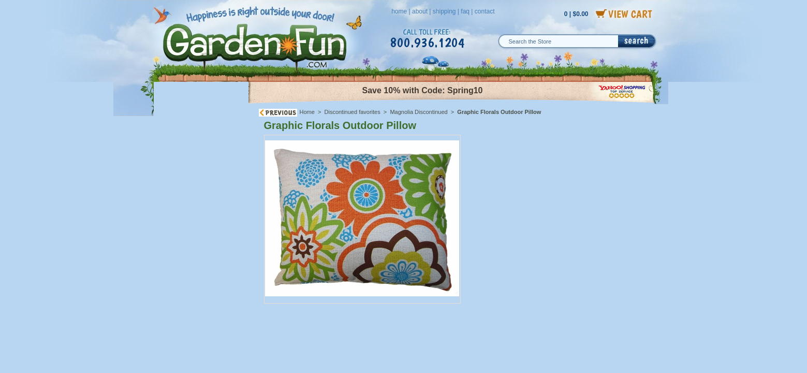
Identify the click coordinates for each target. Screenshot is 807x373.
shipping (444, 11)
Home (307, 112)
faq (465, 11)
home (399, 11)
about (420, 11)
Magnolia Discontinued (418, 112)
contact (485, 11)
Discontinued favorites (352, 112)
